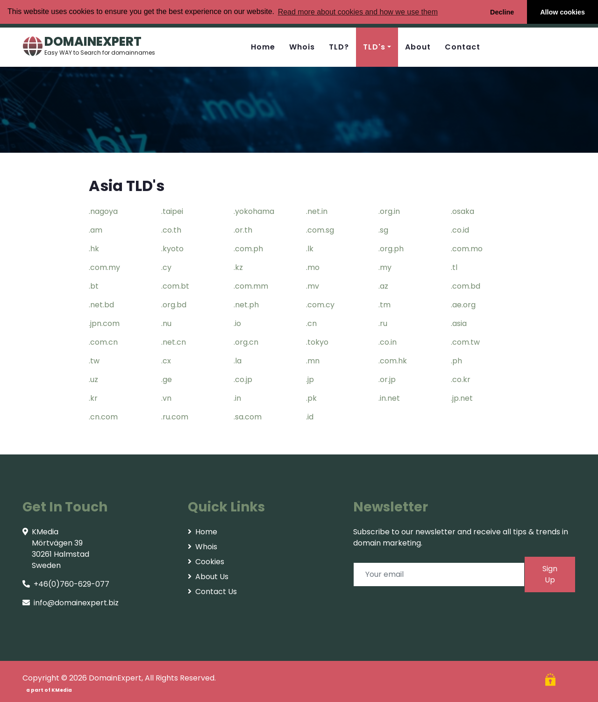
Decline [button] (502, 12)
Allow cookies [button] (562, 12)
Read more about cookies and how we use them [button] (358, 12)
